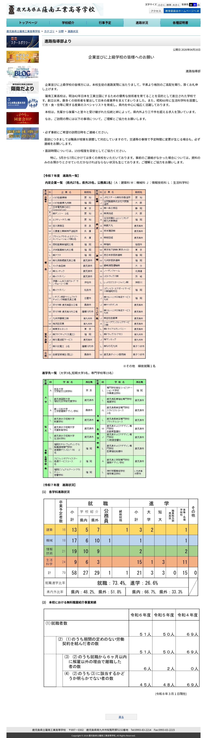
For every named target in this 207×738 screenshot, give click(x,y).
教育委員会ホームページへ (182, 11)
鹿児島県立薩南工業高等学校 (23, 31)
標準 (169, 4)
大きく (176, 4)
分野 (61, 31)
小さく (161, 4)
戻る (121, 717)
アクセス (156, 11)
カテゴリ (49, 31)
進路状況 (73, 31)
